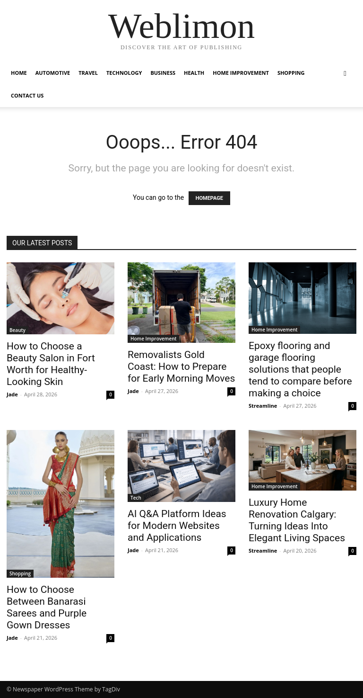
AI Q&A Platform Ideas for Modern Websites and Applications (177, 525)
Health (194, 72)
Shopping (291, 72)
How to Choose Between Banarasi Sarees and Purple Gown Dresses (46, 607)
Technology (124, 72)
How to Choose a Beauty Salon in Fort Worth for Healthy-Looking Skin (51, 363)
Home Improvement (241, 72)
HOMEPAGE (209, 198)
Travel (88, 72)
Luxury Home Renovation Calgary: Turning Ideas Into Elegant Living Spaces (297, 520)
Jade (12, 394)
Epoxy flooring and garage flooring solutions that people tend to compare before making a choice (300, 369)
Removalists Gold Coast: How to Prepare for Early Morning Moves (181, 366)
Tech (135, 497)
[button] (345, 73)
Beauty (17, 330)
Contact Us (27, 95)
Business (162, 72)
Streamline (263, 405)
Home (19, 72)
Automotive (52, 72)
